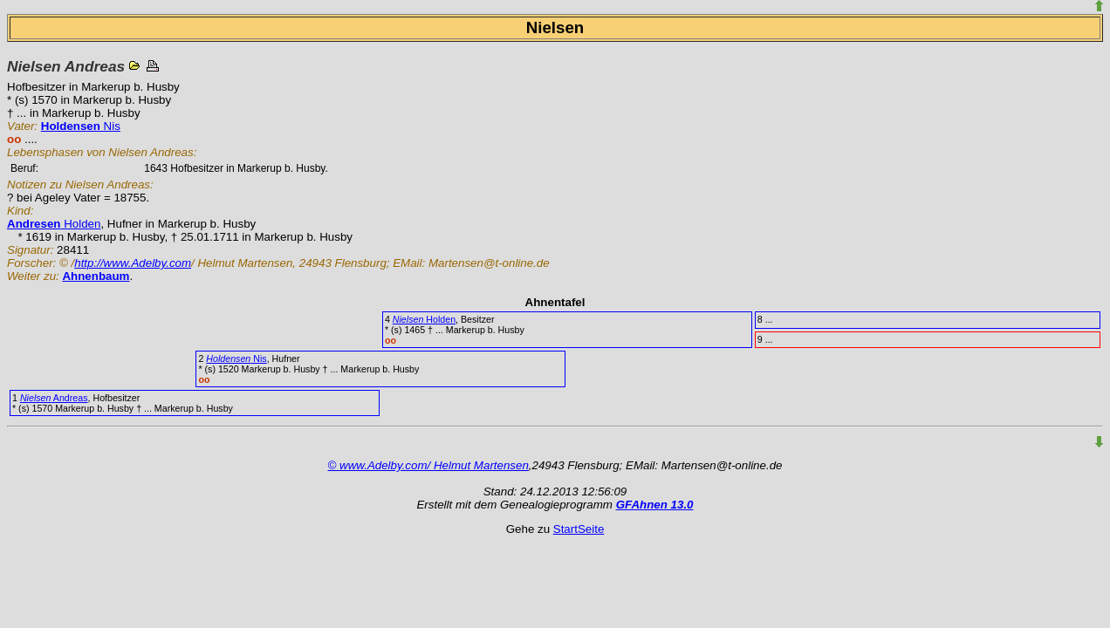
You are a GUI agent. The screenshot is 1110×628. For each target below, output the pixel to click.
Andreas (54, 397)
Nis (80, 126)
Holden (53, 223)
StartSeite (579, 529)
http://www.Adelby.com (132, 263)
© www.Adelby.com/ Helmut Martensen (428, 465)
